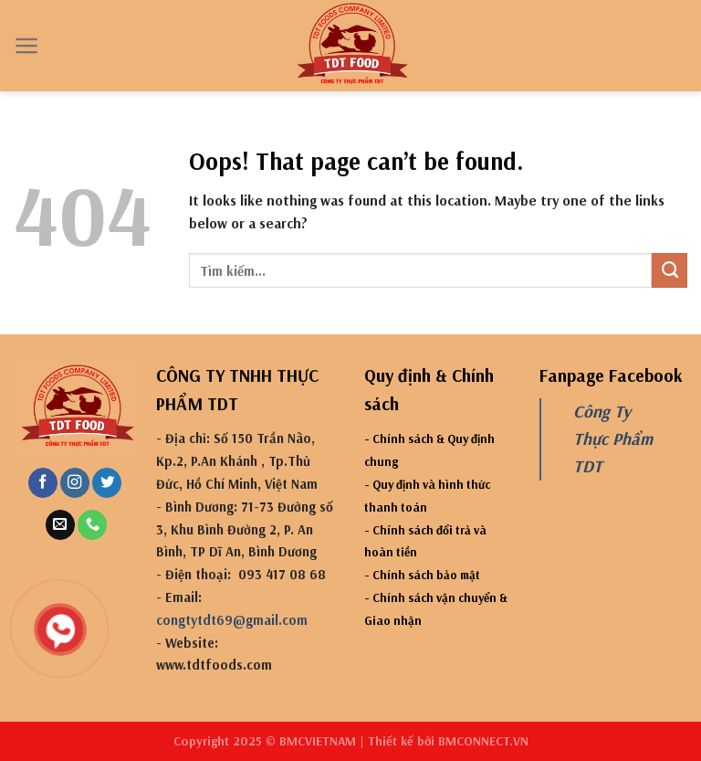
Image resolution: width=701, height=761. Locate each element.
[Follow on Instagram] (74, 483)
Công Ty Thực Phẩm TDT (613, 438)
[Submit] (669, 270)
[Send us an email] (60, 525)
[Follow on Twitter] (106, 483)
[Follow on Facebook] (43, 483)
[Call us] (92, 525)
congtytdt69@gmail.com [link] (232, 620)
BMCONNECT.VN (483, 741)
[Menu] (27, 45)
